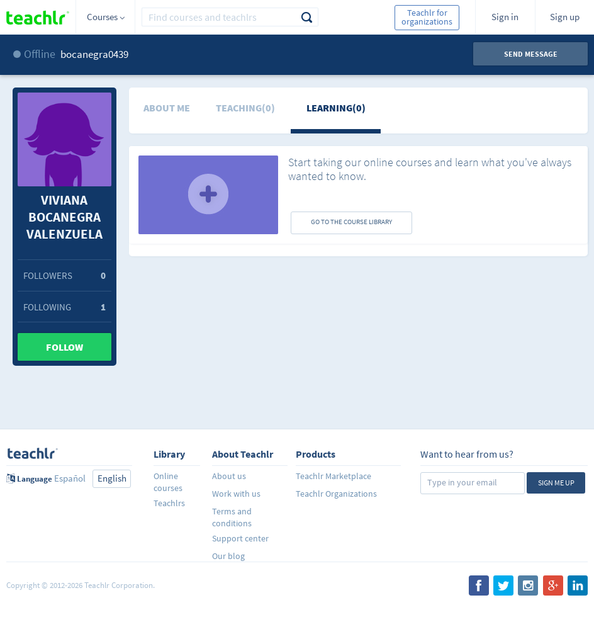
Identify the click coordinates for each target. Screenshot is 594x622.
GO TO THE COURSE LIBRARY (351, 221)
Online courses (168, 482)
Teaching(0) (245, 107)
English (112, 478)
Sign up (565, 17)
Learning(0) (336, 107)
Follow (64, 347)
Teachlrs (169, 503)
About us (229, 476)
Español (70, 478)
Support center (240, 538)
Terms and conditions (232, 517)
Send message (531, 54)
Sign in (504, 17)
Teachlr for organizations (426, 17)
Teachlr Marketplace (333, 476)
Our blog (228, 556)
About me (166, 107)
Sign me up (556, 482)
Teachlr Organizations (336, 493)
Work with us (236, 493)
